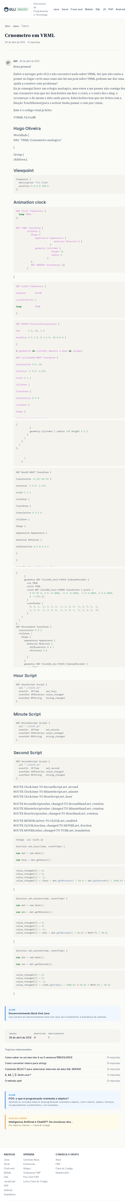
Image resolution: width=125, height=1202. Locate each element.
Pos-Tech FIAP (31, 1177)
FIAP (58, 1164)
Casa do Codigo (64, 1168)
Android (8, 1190)
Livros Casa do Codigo (35, 1181)
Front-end (9, 1168)
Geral (65, 9)
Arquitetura (9, 1194)
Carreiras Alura (31, 1159)
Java (56, 9)
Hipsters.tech (62, 1172)
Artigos (27, 1168)
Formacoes (29, 1164)
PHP (110, 9)
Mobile (89, 9)
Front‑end (76, 9)
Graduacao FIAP (32, 1172)
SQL (98, 9)
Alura (58, 1159)
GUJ (7, 26)
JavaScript (9, 1181)
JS (104, 9)
